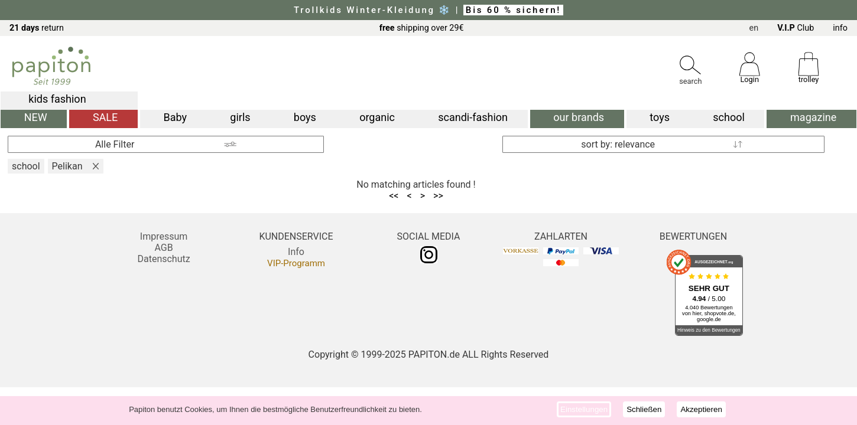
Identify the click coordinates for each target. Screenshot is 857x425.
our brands (578, 117)
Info (296, 251)
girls (240, 117)
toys (660, 117)
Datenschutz (163, 258)
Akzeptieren (701, 409)
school (729, 117)
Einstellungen (584, 409)
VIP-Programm (296, 263)
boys (305, 117)
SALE (105, 117)
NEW (35, 117)
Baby (175, 117)
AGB (163, 247)
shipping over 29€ (421, 28)
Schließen (643, 409)
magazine (813, 117)
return (36, 28)
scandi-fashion (473, 117)
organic (377, 117)
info (840, 28)
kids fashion (57, 99)
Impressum (164, 236)
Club (795, 28)
